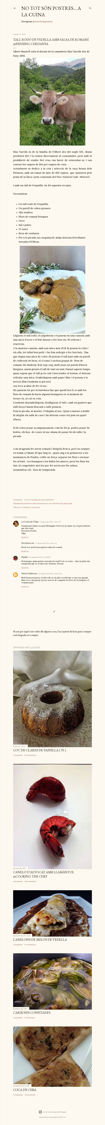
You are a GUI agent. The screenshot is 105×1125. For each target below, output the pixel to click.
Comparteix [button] (18, 500)
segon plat (68, 503)
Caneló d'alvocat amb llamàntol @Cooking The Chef (43, 874)
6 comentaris (30, 1018)
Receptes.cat (27, 543)
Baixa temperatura (40, 503)
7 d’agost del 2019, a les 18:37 (40, 557)
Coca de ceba (24, 1090)
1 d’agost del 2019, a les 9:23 (50, 522)
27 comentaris (30, 945)
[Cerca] (90, 7)
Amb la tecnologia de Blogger (52, 1112)
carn (50, 503)
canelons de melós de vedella (40, 939)
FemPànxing (58, 503)
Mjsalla (24, 557)
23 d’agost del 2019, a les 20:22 (50, 574)
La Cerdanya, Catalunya (30, 507)
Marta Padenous (29, 573)
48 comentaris (30, 881)
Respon (25, 537)
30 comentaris (30, 755)
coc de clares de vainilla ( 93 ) (39, 750)
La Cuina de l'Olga (29, 521)
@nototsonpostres (43, 21)
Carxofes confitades (31, 1012)
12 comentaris (30, 1095)
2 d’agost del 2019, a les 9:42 (46, 543)
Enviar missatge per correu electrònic (39, 500)
